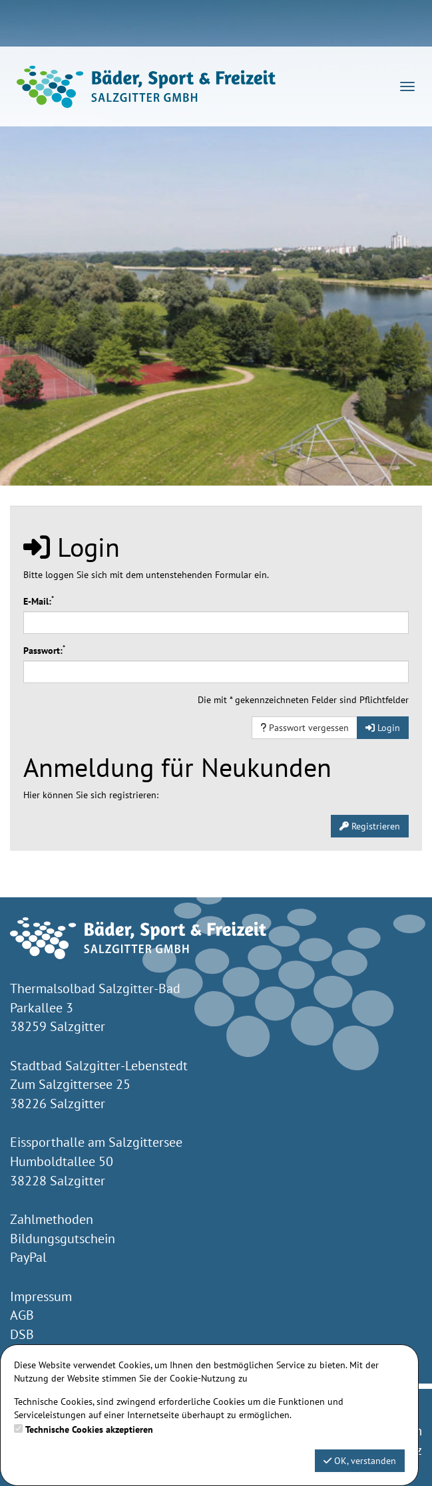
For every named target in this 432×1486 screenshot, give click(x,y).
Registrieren (369, 826)
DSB (22, 1334)
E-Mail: (38, 601)
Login (382, 728)
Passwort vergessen (304, 728)
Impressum (41, 1296)
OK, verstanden (360, 1461)
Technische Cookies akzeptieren (89, 1429)
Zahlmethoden (51, 1219)
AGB (22, 1315)
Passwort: (44, 650)
